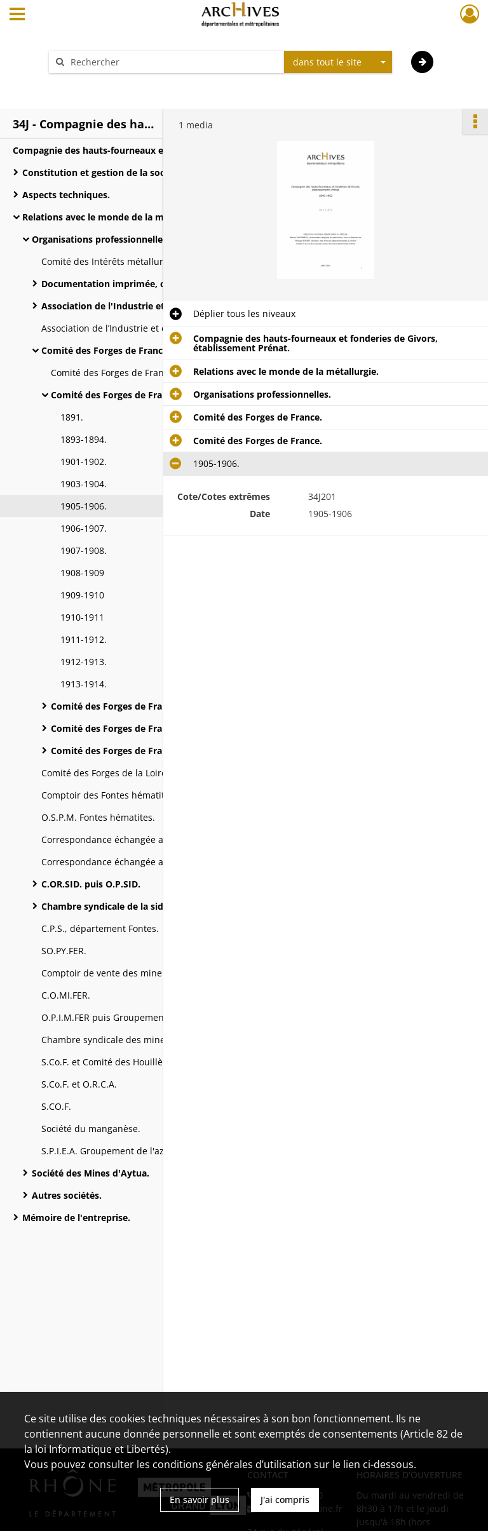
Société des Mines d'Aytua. (90, 1173)
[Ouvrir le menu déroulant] (17, 15)
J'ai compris (285, 1500)
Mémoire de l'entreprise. (76, 1217)
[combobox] (338, 62)
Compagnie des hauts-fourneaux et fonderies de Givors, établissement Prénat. (140, 150)
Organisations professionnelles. (101, 239)
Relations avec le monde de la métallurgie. (115, 217)
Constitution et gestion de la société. (103, 172)
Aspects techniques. (66, 195)
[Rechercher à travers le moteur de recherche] (173, 62)
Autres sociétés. (67, 1195)
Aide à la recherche (98, 84)
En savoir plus (199, 1500)
